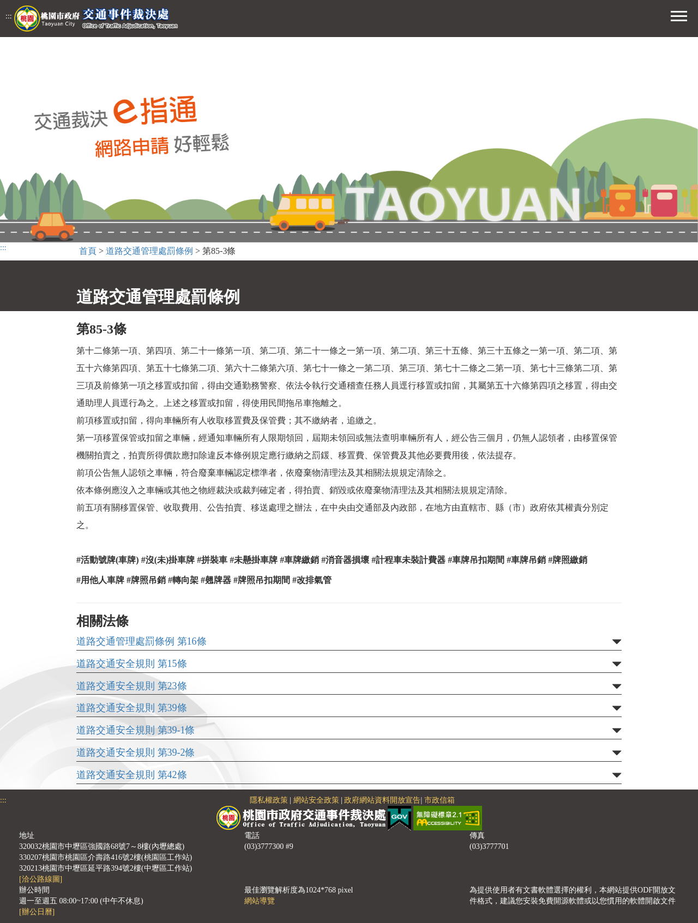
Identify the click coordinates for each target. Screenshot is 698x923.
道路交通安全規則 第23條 (131, 686)
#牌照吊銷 (146, 580)
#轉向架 (183, 580)
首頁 (88, 251)
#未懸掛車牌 (254, 559)
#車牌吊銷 (526, 559)
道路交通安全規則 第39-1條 (135, 730)
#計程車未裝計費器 (408, 559)
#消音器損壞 (345, 559)
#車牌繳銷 (299, 559)
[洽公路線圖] (40, 879)
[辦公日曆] (37, 912)
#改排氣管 (312, 580)
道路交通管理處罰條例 (149, 251)
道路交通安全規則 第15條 (131, 664)
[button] (679, 14)
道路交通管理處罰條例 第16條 (141, 641)
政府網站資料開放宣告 (382, 800)
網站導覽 (259, 901)
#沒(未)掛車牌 (168, 559)
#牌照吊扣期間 (261, 580)
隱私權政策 (269, 800)
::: (8, 16)
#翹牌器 (216, 580)
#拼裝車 (212, 559)
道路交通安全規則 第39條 (131, 708)
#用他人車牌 (100, 580)
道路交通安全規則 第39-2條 (135, 753)
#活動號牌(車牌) (107, 559)
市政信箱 (439, 800)
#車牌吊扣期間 (476, 559)
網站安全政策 (316, 800)
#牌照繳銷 (567, 559)
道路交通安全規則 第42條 (131, 775)
